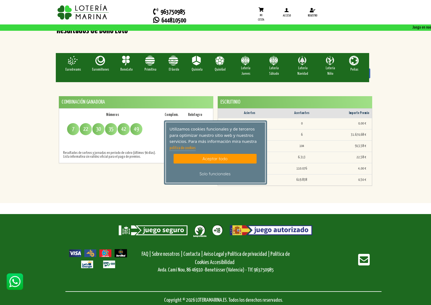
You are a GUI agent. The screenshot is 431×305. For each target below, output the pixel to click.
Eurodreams (73, 69)
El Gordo (174, 69)
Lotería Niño (330, 71)
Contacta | (193, 254)
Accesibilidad (222, 262)
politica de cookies (183, 148)
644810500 (169, 20)
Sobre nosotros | (167, 254)
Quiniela (197, 69)
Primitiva (150, 69)
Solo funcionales (215, 173)
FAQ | (147, 254)
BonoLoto (126, 69)
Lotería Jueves (245, 71)
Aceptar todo (215, 158)
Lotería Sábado (274, 71)
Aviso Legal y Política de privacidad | (237, 254)
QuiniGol (220, 69)
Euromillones (100, 69)
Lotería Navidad (302, 71)
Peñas (354, 69)
